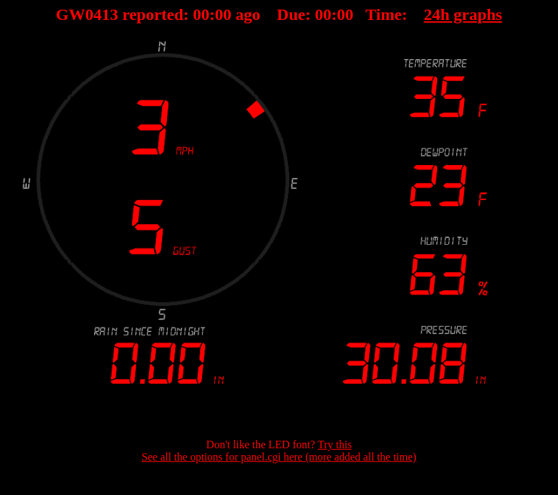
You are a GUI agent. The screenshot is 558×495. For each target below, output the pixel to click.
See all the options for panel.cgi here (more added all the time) (279, 457)
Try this (334, 444)
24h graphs (463, 14)
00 (201, 14)
